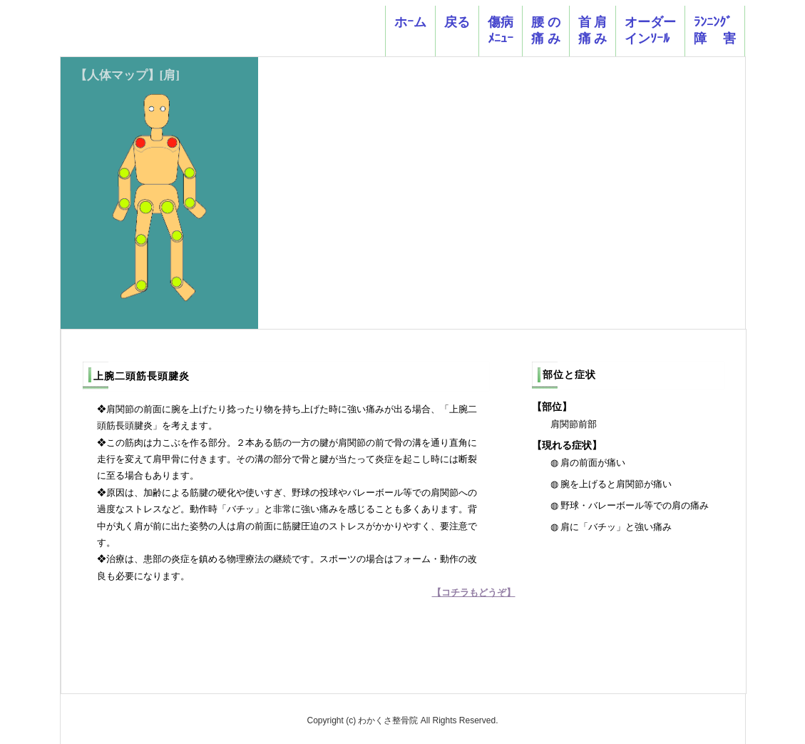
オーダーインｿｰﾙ (650, 30)
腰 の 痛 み (545, 30)
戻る (457, 30)
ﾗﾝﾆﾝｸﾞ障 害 (715, 30)
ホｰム (410, 30)
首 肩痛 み (592, 30)
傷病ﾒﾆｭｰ (500, 30)
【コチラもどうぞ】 (474, 592)
